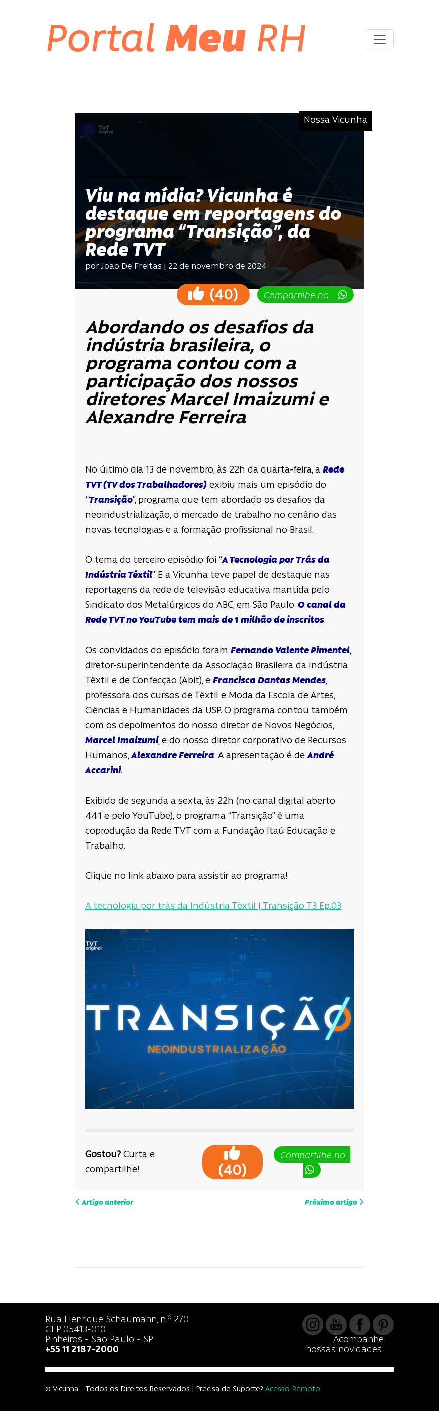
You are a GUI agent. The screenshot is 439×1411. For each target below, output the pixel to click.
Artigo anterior (104, 1202)
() (213, 294)
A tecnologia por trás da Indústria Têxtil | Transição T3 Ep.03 (213, 906)
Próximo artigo (334, 1202)
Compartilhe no (305, 295)
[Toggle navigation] (380, 39)
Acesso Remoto (292, 1389)
